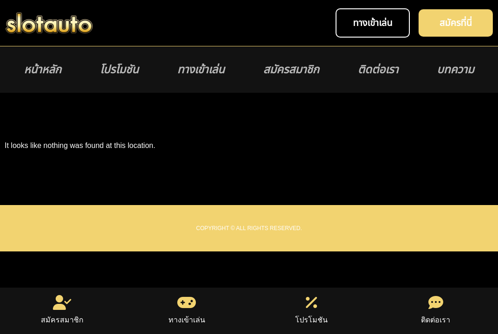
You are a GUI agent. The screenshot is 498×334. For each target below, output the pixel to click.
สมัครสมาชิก (291, 69)
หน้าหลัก (43, 69)
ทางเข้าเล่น (201, 69)
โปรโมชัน (119, 69)
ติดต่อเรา (378, 69)
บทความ (455, 69)
